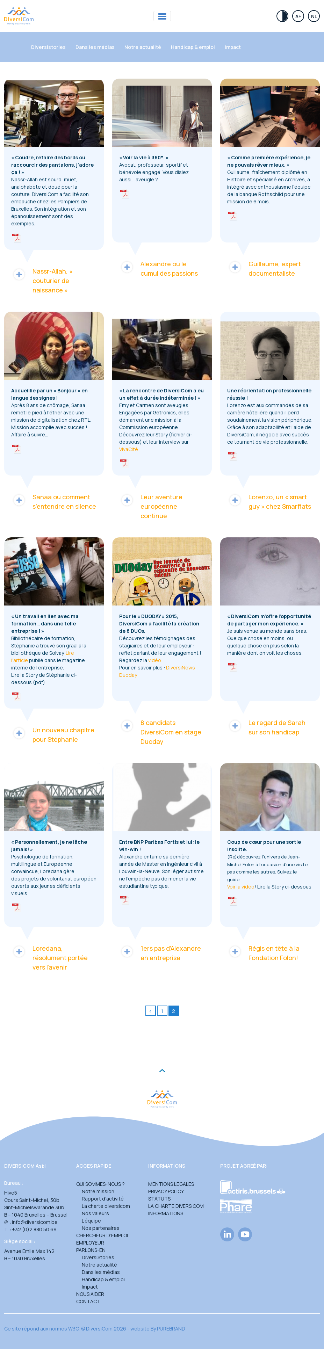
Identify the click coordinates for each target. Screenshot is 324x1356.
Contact (88, 1301)
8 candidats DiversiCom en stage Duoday (160, 732)
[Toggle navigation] (162, 16)
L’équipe (91, 1220)
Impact (233, 47)
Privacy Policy (166, 1191)
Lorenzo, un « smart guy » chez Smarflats (269, 501)
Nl (314, 16)
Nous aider (90, 1294)
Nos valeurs (95, 1213)
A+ (298, 16)
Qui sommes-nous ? (100, 1184)
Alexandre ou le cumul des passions (158, 268)
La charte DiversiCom (176, 1206)
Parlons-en (91, 1250)
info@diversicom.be (35, 1222)
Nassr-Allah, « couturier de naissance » (42, 280)
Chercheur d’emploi (102, 1235)
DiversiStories (98, 1257)
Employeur (90, 1242)
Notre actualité (142, 47)
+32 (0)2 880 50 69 (34, 1229)
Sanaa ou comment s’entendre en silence (53, 501)
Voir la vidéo (240, 886)
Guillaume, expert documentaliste (264, 268)
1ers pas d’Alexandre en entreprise (160, 953)
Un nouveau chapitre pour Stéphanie (52, 734)
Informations (165, 1213)
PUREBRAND (171, 1328)
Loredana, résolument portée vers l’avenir (49, 957)
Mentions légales (171, 1184)
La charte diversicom (106, 1206)
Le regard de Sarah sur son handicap (266, 727)
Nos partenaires (101, 1228)
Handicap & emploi (193, 47)
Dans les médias (95, 47)
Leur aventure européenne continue (150, 506)
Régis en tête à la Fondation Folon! (263, 953)
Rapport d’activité (103, 1198)
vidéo (155, 660)
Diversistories (48, 47)
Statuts (159, 1198)
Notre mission (98, 1191)
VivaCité (128, 449)
